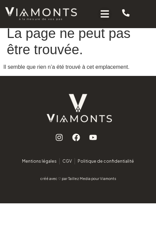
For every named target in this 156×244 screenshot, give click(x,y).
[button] (105, 14)
